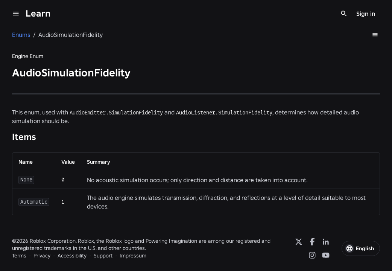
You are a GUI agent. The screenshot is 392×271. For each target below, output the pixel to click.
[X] (298, 241)
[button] (361, 248)
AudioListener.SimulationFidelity (224, 112)
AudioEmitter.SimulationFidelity (116, 112)
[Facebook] (312, 241)
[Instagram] (312, 255)
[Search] (344, 13)
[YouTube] (326, 255)
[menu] (16, 13)
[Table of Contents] (374, 34)
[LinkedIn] (326, 241)
